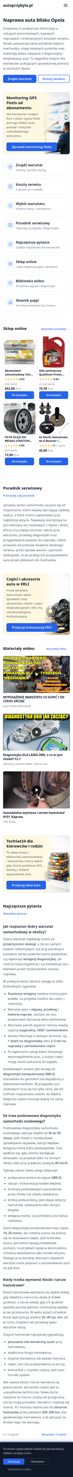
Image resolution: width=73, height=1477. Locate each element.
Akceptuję (14, 1461)
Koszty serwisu (54, 79)
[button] (36, 674)
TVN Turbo (9, 821)
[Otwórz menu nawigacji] (65, 5)
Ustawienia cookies (19, 1469)
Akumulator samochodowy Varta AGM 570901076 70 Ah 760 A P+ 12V (19, 376)
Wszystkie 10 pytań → (56, 1434)
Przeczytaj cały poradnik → (20, 495)
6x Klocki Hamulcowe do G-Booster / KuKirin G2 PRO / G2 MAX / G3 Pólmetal (53, 442)
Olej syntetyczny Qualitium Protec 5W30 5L (50, 374)
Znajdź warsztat (20, 79)
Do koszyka (19, 395)
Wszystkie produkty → (55, 329)
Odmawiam (37, 1461)
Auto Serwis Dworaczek (17, 706)
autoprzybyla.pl (18, 5)
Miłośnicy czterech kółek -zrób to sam (25, 764)
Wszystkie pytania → (16, 913)
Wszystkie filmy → (58, 649)
